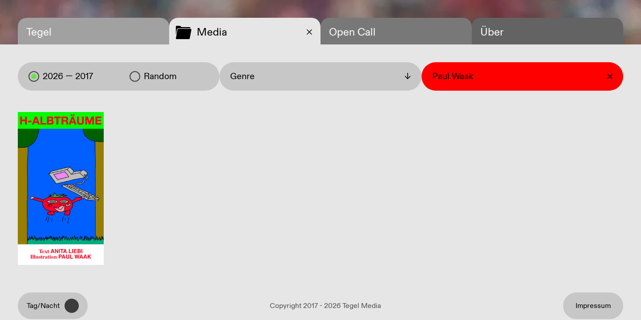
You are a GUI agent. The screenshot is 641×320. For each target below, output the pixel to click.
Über (491, 32)
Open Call (352, 32)
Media (212, 32)
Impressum (593, 306)
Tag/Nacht (53, 306)
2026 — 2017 (60, 76)
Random (153, 76)
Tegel (39, 32)
